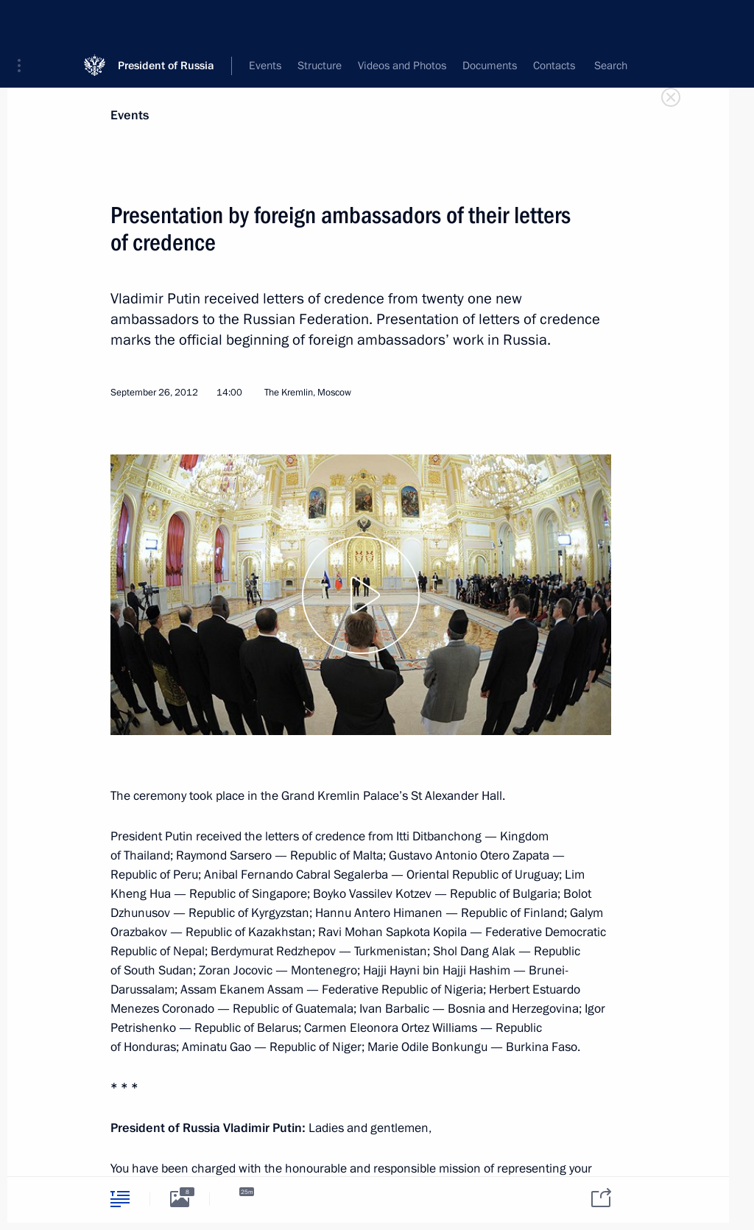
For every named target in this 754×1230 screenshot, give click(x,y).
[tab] (120, 1198)
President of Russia (166, 21)
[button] (24, 22)
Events (129, 115)
